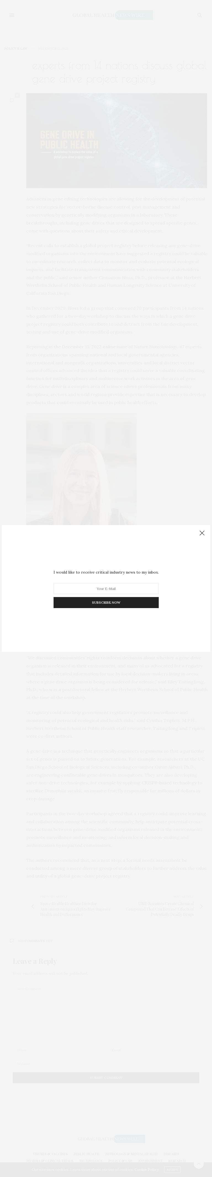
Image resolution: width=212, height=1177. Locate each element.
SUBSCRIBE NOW (106, 602)
